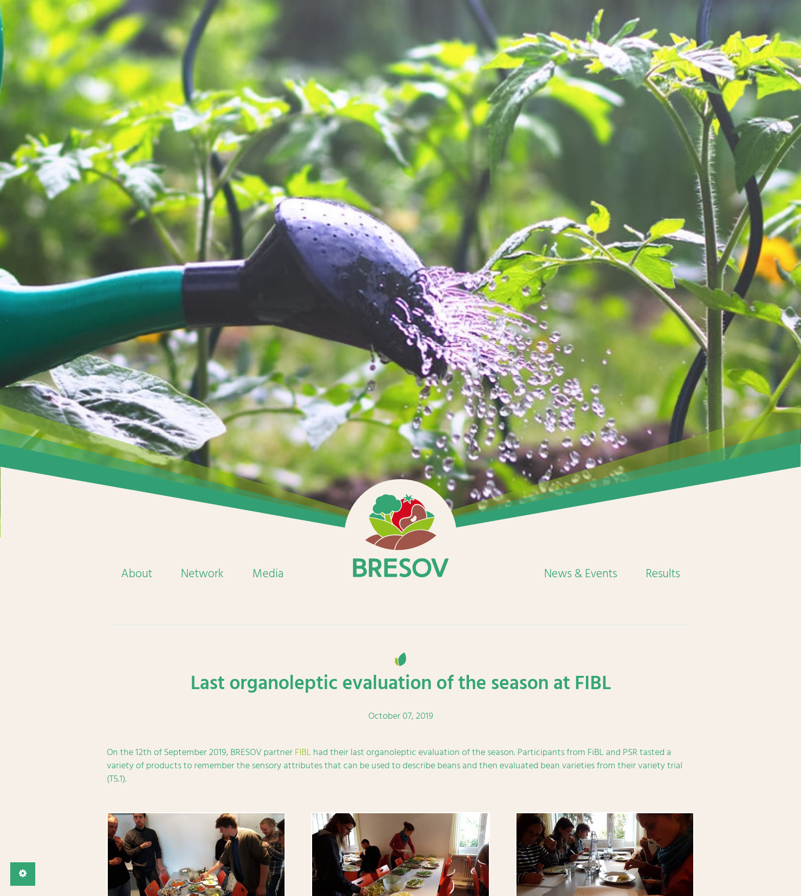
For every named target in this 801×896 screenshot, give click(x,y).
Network (202, 573)
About (136, 573)
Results (663, 573)
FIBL (303, 752)
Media (268, 573)
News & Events (580, 573)
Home (400, 535)
